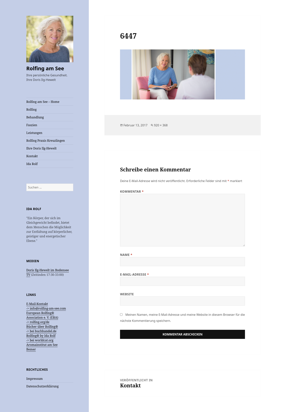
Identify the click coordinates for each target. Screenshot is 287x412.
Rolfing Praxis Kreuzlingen (45, 140)
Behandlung (35, 117)
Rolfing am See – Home (42, 102)
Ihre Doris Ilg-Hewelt (41, 148)
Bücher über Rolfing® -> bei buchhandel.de (42, 328)
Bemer (31, 349)
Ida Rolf (31, 164)
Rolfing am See (45, 68)
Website (127, 294)
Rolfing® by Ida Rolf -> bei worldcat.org (40, 338)
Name (126, 255)
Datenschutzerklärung (42, 386)
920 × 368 (161, 125)
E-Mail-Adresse (134, 274)
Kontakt (32, 156)
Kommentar (132, 191)
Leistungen (34, 133)
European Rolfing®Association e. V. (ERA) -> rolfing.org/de (42, 317)
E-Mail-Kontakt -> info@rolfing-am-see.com (46, 306)
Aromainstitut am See (42, 345)
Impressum (34, 379)
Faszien (31, 125)
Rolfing (31, 109)
